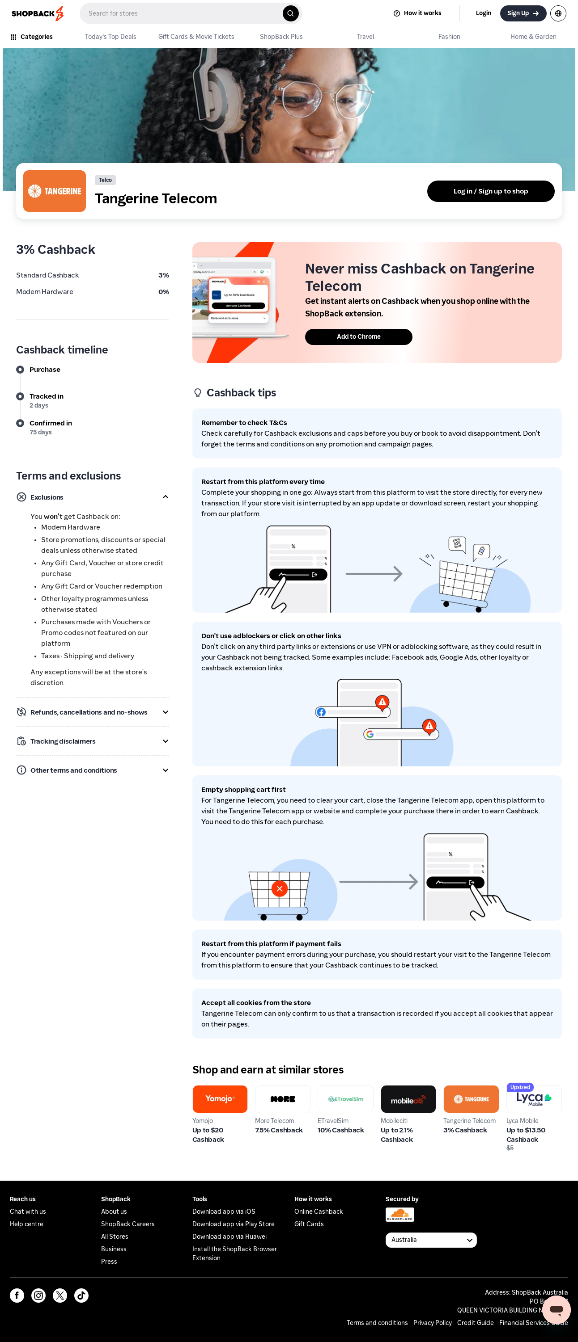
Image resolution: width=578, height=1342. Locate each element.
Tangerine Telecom (459, 1095)
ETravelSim (336, 1090)
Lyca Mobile (525, 1090)
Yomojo (204, 1090)
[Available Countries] (431, 1240)
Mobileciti (397, 1090)
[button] (92, 497)
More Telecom (278, 1090)
